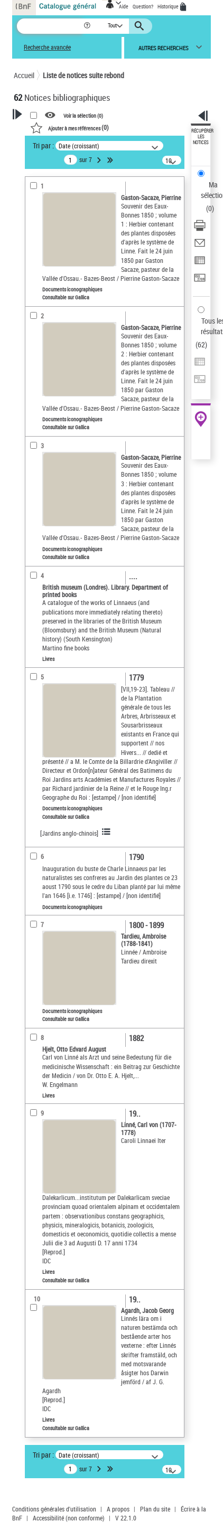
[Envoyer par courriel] (199, 246)
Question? (143, 6)
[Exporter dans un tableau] (199, 264)
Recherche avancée (47, 47)
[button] (88, 26)
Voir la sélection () (83, 115)
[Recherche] (50, 26)
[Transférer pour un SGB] (199, 281)
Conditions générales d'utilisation (54, 1509)
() (69, 127)
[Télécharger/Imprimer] (199, 229)
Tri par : (43, 145)
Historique (168, 6)
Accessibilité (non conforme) (69, 1518)
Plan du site (155, 1509)
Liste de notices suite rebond (83, 75)
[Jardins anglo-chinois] (69, 833)
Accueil (24, 75)
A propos (118, 1509)
